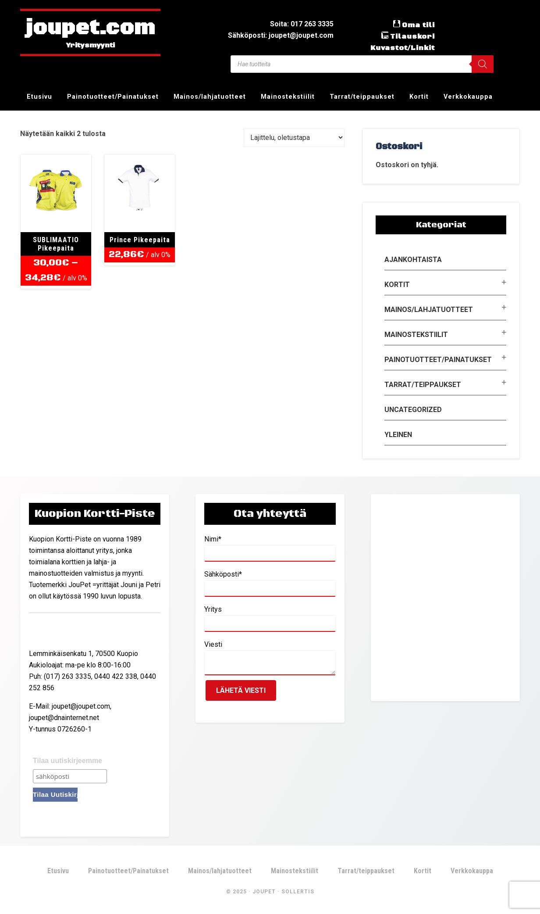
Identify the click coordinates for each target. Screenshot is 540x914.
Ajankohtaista (413, 259)
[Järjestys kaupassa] (294, 137)
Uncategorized (413, 409)
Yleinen (398, 434)
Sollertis (297, 892)
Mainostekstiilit (416, 334)
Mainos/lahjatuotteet (428, 309)
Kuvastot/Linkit (402, 47)
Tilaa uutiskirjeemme (67, 760)
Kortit (397, 284)
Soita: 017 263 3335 (302, 24)
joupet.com (90, 28)
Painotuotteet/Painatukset (438, 359)
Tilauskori (412, 36)
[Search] (483, 64)
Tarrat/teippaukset (422, 384)
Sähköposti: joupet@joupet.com (281, 35)
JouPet (264, 892)
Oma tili (418, 25)
